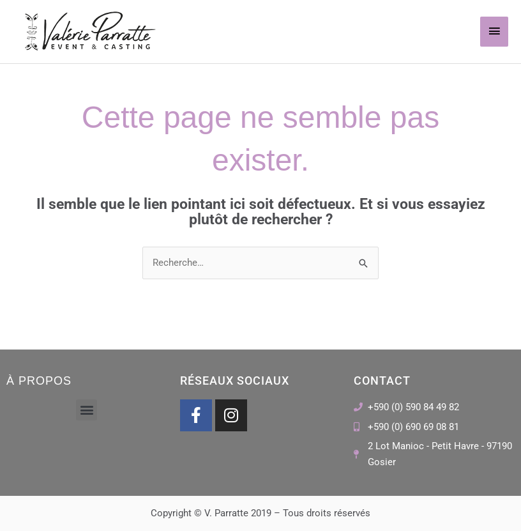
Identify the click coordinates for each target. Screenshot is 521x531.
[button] (86, 409)
